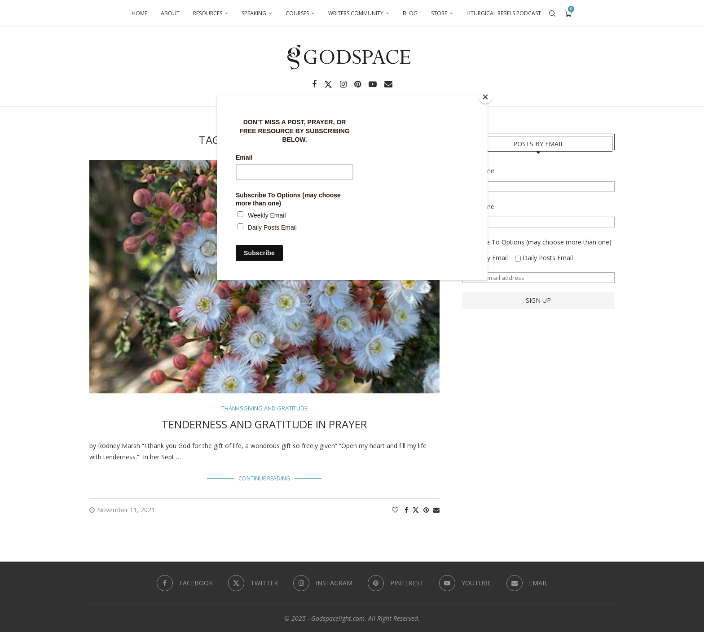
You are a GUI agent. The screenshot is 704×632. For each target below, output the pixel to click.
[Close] (485, 97)
